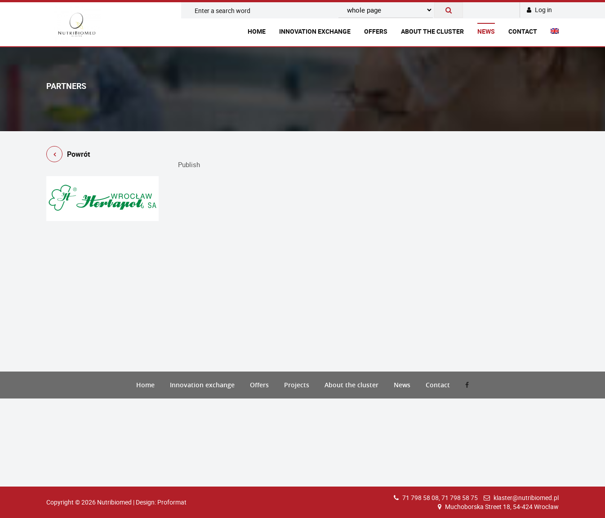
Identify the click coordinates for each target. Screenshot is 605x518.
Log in (539, 9)
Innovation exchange (315, 31)
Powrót (68, 155)
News (486, 31)
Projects (296, 385)
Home (257, 31)
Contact (522, 31)
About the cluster (432, 31)
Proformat (172, 502)
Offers (375, 31)
